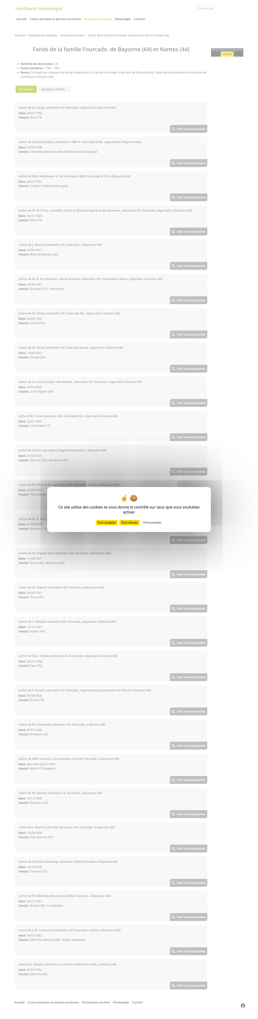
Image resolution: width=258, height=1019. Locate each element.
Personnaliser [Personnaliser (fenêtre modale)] (152, 522)
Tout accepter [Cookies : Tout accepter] (107, 522)
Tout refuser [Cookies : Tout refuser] (129, 522)
